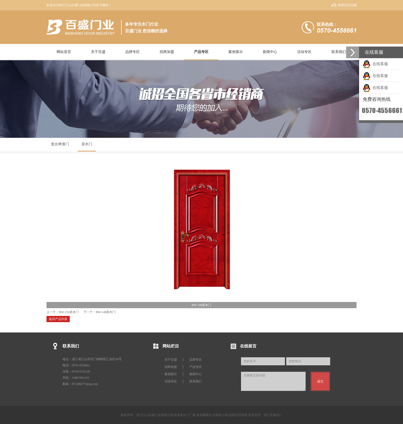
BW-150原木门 (69, 312)
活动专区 (171, 381)
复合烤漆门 (60, 144)
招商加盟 (171, 367)
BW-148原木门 (106, 312)
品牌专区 (195, 359)
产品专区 (195, 367)
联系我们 (195, 381)
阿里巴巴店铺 (347, 5)
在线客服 (375, 64)
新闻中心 (195, 374)
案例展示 (171, 374)
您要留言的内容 (273, 381)
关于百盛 (171, 359)
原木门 (86, 144)
